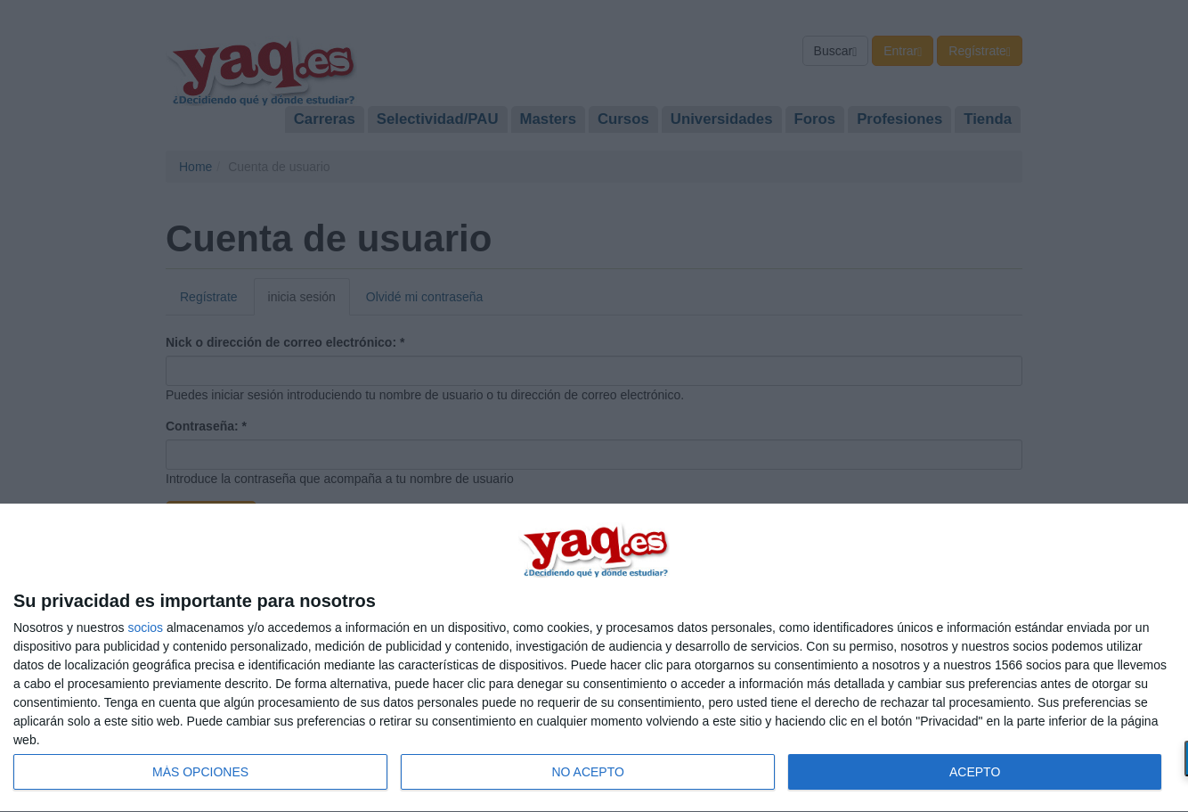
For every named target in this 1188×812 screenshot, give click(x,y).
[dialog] (594, 658)
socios (145, 627)
